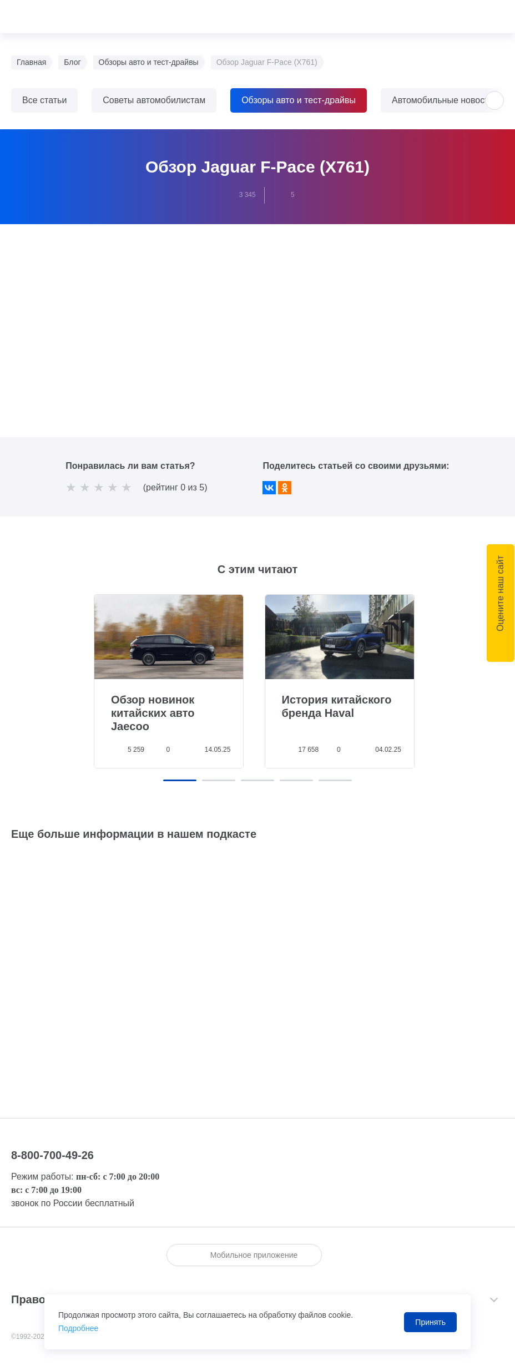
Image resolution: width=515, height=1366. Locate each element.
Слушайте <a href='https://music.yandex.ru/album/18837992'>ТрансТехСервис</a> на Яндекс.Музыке (257, 961)
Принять (430, 1322)
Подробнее (78, 1328)
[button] (494, 100)
